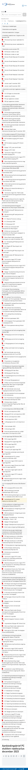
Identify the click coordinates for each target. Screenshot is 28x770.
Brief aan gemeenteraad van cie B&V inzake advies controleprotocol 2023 (13, 432)
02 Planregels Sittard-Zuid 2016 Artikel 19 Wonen (13, 597)
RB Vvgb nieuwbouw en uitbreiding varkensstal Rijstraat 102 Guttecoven (12, 541)
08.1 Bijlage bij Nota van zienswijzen (12, 711)
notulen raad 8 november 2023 (11, 86)
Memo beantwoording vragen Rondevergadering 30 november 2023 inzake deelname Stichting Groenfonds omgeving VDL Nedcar (14, 663)
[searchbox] (11, 14)
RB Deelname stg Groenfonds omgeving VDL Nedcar (13, 645)
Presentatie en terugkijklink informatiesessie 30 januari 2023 (10, 362)
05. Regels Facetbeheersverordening (13, 701)
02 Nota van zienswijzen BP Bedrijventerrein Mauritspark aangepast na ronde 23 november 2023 (13, 232)
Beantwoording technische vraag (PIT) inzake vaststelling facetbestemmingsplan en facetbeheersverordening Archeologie (14, 722)
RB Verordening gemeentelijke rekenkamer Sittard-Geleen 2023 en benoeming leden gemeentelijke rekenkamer (13, 120)
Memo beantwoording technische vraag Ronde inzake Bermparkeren (13, 162)
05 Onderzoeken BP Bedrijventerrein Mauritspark (13, 256)
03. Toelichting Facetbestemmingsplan (13, 696)
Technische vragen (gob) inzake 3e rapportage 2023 (12, 470)
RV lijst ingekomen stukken (10, 98)
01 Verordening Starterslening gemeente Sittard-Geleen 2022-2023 (14, 180)
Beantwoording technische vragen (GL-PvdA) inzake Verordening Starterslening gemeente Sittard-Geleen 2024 (13, 200)
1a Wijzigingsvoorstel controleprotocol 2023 (13, 422)
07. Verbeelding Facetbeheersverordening (14, 706)
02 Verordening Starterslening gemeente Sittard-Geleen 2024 (14, 184)
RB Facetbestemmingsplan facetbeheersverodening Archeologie (11, 687)
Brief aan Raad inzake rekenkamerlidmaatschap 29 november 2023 (13, 130)
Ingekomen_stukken (8, 96)
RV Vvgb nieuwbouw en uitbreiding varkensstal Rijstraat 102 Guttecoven (12, 537)
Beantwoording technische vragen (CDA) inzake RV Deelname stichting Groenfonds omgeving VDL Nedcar (14, 656)
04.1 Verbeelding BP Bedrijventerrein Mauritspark (13, 242)
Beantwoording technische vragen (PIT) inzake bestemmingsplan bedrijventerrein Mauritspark (13, 267)
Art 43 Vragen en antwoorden (11, 93)
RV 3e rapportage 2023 (9, 439)
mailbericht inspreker (9, 616)
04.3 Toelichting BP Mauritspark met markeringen (13, 251)
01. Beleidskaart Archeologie (10, 690)
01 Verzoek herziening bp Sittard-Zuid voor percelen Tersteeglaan (13, 593)
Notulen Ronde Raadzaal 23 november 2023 (13, 62)
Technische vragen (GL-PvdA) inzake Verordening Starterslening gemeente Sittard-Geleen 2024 (14, 194)
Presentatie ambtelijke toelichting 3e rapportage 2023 (13, 453)
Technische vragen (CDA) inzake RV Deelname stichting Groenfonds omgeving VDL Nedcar (13, 650)
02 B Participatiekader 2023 (10, 318)
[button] (24, 14)
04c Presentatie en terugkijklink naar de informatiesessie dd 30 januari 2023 (14, 398)
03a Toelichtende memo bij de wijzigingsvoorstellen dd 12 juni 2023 (11, 353)
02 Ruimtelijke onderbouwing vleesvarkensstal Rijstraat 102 (11, 548)
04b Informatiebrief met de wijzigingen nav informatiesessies (13, 394)
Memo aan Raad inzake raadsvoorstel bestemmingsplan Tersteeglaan (13, 627)
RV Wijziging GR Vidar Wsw (10, 370)
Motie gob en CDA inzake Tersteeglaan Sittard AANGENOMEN (13, 631)
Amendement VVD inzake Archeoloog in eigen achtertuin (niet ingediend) (13, 735)
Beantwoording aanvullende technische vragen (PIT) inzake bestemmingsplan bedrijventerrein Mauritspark (13, 284)
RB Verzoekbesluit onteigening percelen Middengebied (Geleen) (13, 514)
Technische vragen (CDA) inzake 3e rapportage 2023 (12, 461)
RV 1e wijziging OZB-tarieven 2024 (12, 488)
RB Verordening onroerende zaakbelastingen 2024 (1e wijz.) (10, 491)
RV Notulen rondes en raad (10, 51)
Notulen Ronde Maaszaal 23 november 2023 (13, 57)
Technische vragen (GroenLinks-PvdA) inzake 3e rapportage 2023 (13, 466)
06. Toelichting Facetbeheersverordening (14, 703)
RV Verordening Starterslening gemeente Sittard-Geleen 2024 (14, 171)
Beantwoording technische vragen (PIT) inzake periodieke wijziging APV (13, 158)
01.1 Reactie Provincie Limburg (11, 219)
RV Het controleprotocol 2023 (11, 411)
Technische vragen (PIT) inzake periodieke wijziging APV (11, 153)
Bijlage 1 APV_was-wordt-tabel (11, 147)
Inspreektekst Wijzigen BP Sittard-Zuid (13, 623)
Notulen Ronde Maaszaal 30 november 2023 (13, 66)
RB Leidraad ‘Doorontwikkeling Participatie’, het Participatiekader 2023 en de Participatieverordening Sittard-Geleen (14, 309)
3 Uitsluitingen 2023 (8, 429)
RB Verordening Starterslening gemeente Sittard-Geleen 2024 (14, 176)
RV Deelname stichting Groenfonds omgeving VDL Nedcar (12, 640)
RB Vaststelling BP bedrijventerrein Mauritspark (12, 215)
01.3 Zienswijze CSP (8, 224)
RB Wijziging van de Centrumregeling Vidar (13, 340)
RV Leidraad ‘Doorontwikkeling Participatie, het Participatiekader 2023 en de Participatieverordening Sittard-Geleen (14, 298)
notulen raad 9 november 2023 (11, 83)
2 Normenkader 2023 (8, 426)
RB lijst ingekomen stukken (10, 101)
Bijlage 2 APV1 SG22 (8, 150)
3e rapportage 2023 (8, 447)
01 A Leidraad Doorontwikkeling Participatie (11, 314)
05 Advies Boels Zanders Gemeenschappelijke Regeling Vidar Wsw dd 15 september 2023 (13, 403)
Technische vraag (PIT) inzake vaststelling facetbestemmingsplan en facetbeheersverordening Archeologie (12, 716)
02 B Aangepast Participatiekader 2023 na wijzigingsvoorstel (13, 322)
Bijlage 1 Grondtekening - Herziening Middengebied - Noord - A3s (13, 518)
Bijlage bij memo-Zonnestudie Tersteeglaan (11, 606)
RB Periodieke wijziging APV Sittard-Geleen (13, 143)
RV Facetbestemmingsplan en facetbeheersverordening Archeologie (12, 682)
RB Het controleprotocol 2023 (11, 416)
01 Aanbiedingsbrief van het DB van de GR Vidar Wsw (13, 376)
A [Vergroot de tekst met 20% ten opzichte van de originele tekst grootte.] (4, 23)
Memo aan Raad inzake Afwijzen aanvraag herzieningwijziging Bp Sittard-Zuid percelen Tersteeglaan (13, 611)
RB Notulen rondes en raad (10, 54)
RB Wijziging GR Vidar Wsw (10, 373)
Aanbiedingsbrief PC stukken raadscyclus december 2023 (11, 457)
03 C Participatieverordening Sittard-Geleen (13, 326)
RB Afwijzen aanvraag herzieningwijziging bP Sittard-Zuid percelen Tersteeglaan (14, 589)
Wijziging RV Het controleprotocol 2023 (13, 414)
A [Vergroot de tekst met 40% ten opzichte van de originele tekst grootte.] (7, 23)
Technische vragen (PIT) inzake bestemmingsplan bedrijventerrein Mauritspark (11, 261)
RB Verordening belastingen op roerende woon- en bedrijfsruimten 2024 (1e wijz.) (14, 495)
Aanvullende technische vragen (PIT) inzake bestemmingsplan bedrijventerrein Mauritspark (13, 278)
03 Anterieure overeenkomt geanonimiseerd (10, 553)
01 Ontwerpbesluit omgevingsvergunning (14, 545)
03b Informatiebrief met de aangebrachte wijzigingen (14, 357)
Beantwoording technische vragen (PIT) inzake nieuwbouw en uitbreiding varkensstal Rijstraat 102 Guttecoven (13, 564)
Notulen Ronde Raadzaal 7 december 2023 (13, 80)
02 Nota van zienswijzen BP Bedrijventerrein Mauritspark (10, 227)
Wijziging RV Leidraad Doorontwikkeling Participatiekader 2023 (13, 304)
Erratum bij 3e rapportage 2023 (11, 449)
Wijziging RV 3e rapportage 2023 (11, 441)
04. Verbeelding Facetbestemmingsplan (13, 698)
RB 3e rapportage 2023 (9, 444)
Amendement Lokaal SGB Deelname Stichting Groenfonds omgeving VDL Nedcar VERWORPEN (13, 670)
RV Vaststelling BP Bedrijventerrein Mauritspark (12, 211)
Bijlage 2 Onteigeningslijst (10, 522)
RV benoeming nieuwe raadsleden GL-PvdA (13, 40)
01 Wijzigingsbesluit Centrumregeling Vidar (13, 344)
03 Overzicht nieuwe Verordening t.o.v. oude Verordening (13, 189)
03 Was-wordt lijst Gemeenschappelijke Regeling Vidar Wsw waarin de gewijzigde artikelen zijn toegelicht (13, 384)
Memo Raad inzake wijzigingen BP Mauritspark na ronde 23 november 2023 (12, 238)
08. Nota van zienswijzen (9, 709)
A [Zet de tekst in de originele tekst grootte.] (2, 23)
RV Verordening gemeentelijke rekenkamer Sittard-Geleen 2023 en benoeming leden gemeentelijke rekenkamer (13, 114)
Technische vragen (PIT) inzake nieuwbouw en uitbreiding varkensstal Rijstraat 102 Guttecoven (12, 558)
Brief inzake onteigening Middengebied (13, 527)
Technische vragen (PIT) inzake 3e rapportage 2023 (12, 475)
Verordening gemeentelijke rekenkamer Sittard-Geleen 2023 (13, 125)
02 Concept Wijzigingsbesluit (10, 380)
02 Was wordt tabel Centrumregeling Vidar (13, 348)
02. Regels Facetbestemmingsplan (12, 693)
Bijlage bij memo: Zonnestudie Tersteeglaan (11, 602)
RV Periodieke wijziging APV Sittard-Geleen (12, 139)
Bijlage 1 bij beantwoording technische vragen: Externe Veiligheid (13, 272)
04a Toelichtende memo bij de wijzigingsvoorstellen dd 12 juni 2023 (11, 389)
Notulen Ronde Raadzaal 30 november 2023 (13, 71)
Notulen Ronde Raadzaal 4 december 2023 (13, 75)
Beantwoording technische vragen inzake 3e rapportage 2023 (14, 479)
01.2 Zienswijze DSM (8, 221)
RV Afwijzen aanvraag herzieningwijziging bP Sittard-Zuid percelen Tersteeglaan (14, 584)
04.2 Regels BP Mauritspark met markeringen (12, 247)
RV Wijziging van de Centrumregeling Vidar (13, 335)
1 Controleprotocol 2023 (9, 419)
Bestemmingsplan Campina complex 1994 (13, 620)
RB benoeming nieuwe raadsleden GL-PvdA (13, 45)
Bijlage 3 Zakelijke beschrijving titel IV (13, 524)
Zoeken (3, 11)
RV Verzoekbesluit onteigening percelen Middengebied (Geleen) (13, 509)
